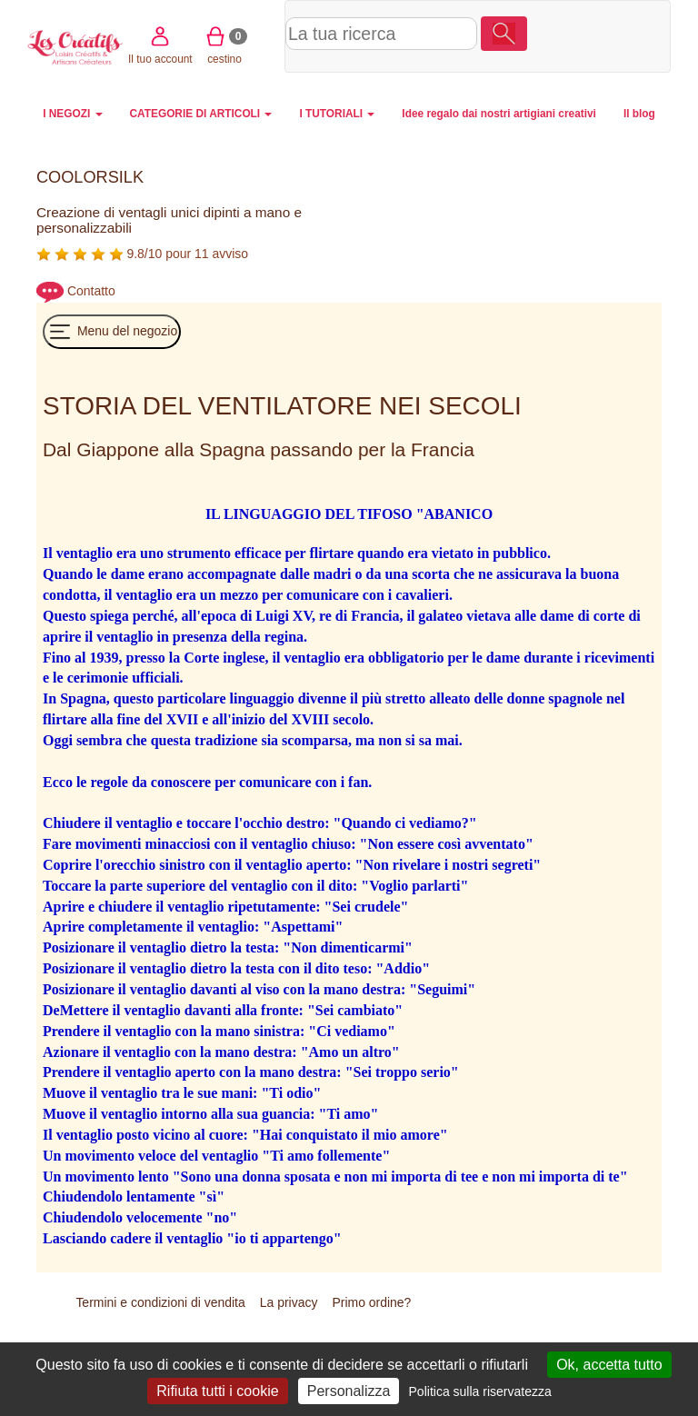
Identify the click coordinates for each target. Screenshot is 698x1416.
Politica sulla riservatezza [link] (480, 1391)
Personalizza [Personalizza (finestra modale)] (349, 1391)
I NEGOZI (72, 113)
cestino (620, 35)
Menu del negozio (111, 331)
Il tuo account (556, 35)
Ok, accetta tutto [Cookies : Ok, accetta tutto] (609, 1364)
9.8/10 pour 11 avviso (142, 253)
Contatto (91, 291)
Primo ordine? (371, 1302)
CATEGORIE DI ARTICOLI (201, 113)
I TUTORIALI (336, 113)
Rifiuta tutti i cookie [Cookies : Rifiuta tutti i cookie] (217, 1391)
